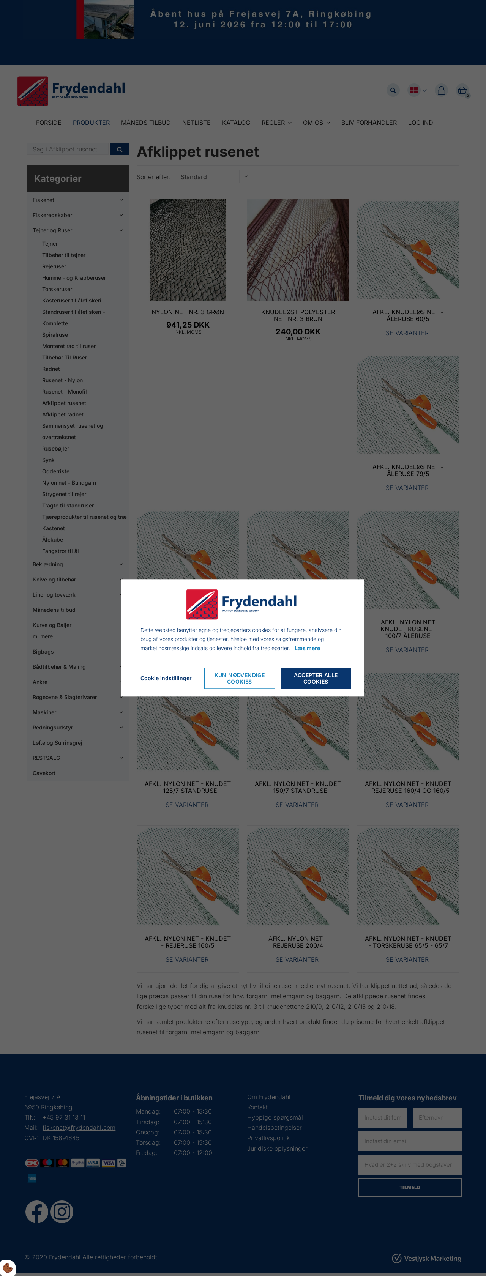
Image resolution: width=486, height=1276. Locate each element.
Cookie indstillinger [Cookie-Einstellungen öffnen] (166, 678)
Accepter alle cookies (316, 678)
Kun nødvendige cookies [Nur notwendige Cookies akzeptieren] (240, 678)
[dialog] (243, 637)
